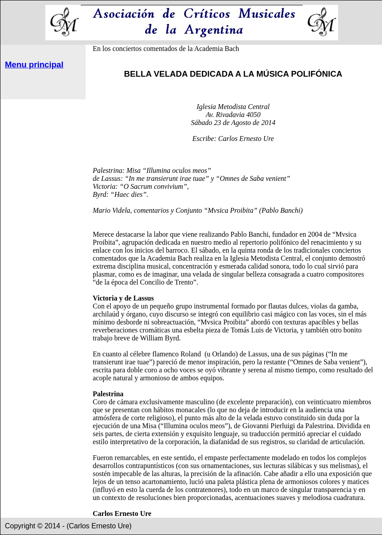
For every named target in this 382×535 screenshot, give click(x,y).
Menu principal (34, 64)
